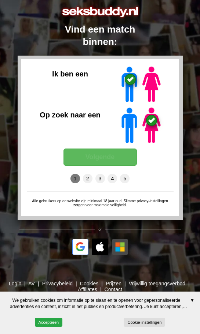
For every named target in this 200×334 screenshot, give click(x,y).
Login (15, 283)
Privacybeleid (57, 283)
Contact (113, 289)
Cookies (89, 283)
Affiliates (87, 289)
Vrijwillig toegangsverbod (157, 283)
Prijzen (113, 283)
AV (31, 283)
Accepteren (49, 322)
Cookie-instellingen (144, 322)
